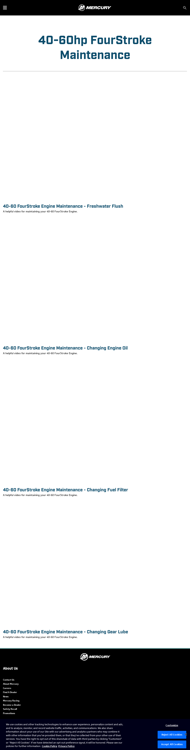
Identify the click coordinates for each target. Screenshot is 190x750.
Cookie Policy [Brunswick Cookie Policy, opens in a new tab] (49, 746)
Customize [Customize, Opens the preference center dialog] (172, 725)
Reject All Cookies (172, 734)
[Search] (185, 8)
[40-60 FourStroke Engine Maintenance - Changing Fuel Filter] (95, 421)
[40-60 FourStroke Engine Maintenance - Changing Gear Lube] (95, 563)
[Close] (186, 734)
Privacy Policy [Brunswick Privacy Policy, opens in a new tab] (66, 746)
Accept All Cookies (172, 744)
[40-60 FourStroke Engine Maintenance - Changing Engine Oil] (95, 279)
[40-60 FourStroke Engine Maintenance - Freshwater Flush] (95, 137)
